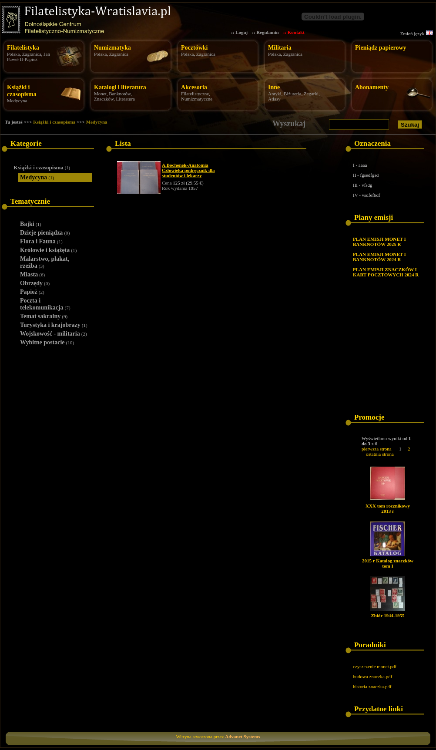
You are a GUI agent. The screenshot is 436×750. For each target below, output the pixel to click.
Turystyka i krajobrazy (53, 325)
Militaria (280, 47)
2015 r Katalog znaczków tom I (387, 563)
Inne (274, 87)
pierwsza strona (377, 448)
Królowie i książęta (48, 250)
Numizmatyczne (196, 98)
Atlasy (274, 98)
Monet (100, 93)
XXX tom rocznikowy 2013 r (388, 508)
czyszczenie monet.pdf (374, 666)
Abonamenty (372, 87)
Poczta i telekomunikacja (45, 304)
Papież (32, 292)
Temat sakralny (43, 316)
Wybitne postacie (47, 342)
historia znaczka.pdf (372, 686)
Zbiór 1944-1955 (387, 615)
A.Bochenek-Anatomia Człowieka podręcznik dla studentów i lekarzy (188, 170)
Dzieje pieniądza (45, 232)
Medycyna (17, 100)
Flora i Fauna (41, 241)
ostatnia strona (380, 454)
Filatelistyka (23, 47)
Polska (13, 54)
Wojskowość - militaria (53, 333)
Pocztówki (194, 47)
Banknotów (120, 93)
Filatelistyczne (195, 93)
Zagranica (31, 54)
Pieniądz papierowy (380, 47)
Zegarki (311, 93)
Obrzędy (35, 283)
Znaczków (104, 98)
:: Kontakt (294, 32)
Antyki (275, 93)
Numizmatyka (112, 47)
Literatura (125, 98)
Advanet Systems (242, 736)
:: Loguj (239, 32)
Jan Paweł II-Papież (28, 56)
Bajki (30, 224)
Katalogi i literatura (120, 87)
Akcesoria (194, 87)
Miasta (32, 274)
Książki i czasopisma (22, 91)
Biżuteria (292, 93)
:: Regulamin (265, 32)
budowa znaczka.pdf (372, 676)
